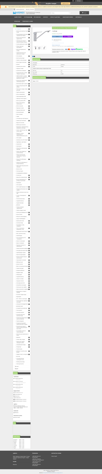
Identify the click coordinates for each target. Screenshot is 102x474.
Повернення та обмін (27, 21)
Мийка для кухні (20, 262)
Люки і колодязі (20, 114)
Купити (57, 36)
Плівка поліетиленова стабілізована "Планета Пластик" (21, 156)
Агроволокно (19, 144)
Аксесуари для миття (21, 282)
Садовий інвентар (20, 200)
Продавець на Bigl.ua (51, 471)
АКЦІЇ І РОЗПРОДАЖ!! (21, 218)
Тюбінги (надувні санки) (21, 210)
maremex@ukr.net (18, 394)
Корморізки (19, 182)
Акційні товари (17, 17)
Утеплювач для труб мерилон (22, 118)
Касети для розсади (20, 58)
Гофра (18, 116)
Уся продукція (27, 17)
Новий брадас (19, 235)
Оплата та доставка (55, 17)
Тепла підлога (19, 310)
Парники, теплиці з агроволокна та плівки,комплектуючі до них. (22, 134)
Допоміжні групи (20, 306)
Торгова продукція (20, 321)
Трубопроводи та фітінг (21, 252)
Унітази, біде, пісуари (21, 339)
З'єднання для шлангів (21, 66)
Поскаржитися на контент (47, 472)
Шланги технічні (20, 264)
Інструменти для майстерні (22, 308)
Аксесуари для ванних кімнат (22, 250)
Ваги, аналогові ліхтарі (21, 233)
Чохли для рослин (20, 363)
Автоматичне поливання (21, 70)
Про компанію (37, 17)
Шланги (18, 64)
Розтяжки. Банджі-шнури (21, 294)
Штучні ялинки (19, 214)
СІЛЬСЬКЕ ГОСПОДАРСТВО (22, 304)
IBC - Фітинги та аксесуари (22, 298)
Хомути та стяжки (20, 278)
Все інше (18, 356)
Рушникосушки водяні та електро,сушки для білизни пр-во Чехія (22, 327)
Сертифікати (79, 17)
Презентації (17, 21)
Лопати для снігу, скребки (21, 287)
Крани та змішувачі (20, 243)
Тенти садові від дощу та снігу (22, 186)
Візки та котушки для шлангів (22, 266)
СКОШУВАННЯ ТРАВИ (21, 344)
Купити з (68, 36)
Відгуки (16, 368)
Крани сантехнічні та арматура (23, 289)
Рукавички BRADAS (20, 270)
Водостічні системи (20, 122)
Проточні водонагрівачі (21, 254)
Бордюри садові (20, 272)
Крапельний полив (20, 220)
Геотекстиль (19, 175)
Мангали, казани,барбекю (22, 216)
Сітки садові (19, 137)
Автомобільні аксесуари (21, 285)
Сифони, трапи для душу (21, 60)
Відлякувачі (19, 296)
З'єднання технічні (20, 280)
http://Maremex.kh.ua (19, 392)
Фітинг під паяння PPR (21, 100)
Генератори (19, 346)
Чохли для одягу (20, 171)
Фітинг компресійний (21, 94)
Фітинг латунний (20, 105)
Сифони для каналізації (21, 120)
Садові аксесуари (20, 202)
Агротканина (19, 146)
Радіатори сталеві (20, 108)
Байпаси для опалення (21, 124)
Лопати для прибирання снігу (22, 212)
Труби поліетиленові (21, 92)
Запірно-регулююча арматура (22, 248)
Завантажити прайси (68, 17)
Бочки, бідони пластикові (21, 62)
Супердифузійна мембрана (22, 173)
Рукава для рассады (21, 361)
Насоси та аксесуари (21, 240)
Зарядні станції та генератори (22, 354)
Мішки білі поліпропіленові (22, 177)
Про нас (17, 366)
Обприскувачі (19, 274)
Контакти (45, 17)
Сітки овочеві (19, 184)
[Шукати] (69, 13)
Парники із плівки (20, 68)
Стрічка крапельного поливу (22, 44)
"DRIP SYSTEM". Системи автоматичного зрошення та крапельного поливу (22, 77)
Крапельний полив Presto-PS (22, 231)
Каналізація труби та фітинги (22, 83)
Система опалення (20, 312)
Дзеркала (18, 337)
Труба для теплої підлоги (21, 98)
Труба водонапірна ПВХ (21, 96)
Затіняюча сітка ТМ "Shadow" (22, 139)
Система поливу (20, 222)
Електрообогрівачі (20, 112)
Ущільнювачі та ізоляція (21, 260)
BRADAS (18, 204)
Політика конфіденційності (58, 472)
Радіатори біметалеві (21, 110)
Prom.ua (57, 470)
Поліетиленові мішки (21, 198)
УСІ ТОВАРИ (18, 29)
